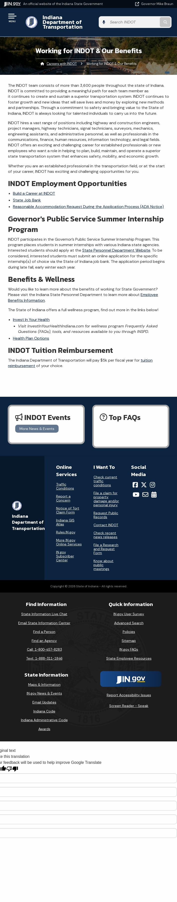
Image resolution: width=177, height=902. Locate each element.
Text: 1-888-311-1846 (44, 653)
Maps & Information (44, 680)
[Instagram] (152, 480)
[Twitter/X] (144, 480)
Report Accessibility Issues (129, 690)
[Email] (145, 490)
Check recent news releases (105, 530)
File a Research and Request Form (105, 544)
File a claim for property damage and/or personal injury (106, 494)
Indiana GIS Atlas (65, 517)
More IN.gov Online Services (69, 537)
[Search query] (149, 20)
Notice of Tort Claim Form (67, 505)
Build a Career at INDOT (34, 188)
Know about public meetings (103, 560)
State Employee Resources (129, 653)
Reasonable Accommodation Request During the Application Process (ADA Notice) (88, 201)
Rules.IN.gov (65, 527)
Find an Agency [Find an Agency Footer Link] (44, 636)
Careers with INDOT (62, 59)
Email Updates (44, 697)
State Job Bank (27, 195)
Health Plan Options (31, 333)
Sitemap (129, 636)
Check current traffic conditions (105, 476)
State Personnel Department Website (116, 245)
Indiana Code (44, 706)
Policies (129, 627)
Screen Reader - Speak (128, 701)
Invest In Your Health (31, 314)
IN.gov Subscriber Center (65, 551)
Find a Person (44, 627)
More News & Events (36, 424)
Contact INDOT (105, 520)
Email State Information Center (44, 618)
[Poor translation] (12, 764)
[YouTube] (136, 490)
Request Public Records (105, 510)
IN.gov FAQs (128, 644)
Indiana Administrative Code (44, 715)
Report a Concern (63, 493)
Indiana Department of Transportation (70, 19)
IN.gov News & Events (44, 688)
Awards (44, 724)
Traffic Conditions (65, 481)
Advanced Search (129, 618)
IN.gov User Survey (128, 609)
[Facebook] (135, 480)
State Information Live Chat (44, 609)
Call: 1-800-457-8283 (44, 644)
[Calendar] (154, 490)
